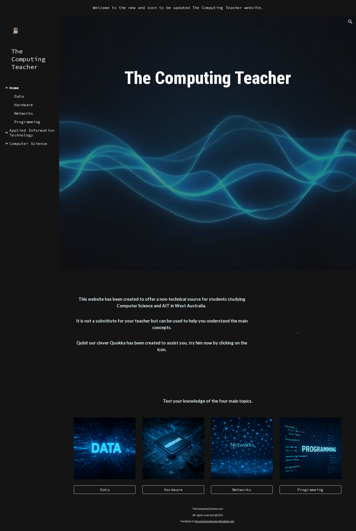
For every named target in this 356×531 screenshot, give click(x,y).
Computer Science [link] (28, 143)
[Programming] (310, 489)
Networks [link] (23, 113)
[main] (207, 80)
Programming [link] (27, 121)
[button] (350, 21)
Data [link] (19, 96)
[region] (178, 7)
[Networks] (241, 489)
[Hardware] (173, 489)
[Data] (104, 489)
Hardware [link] (23, 104)
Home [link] (14, 87)
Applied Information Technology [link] (31, 132)
